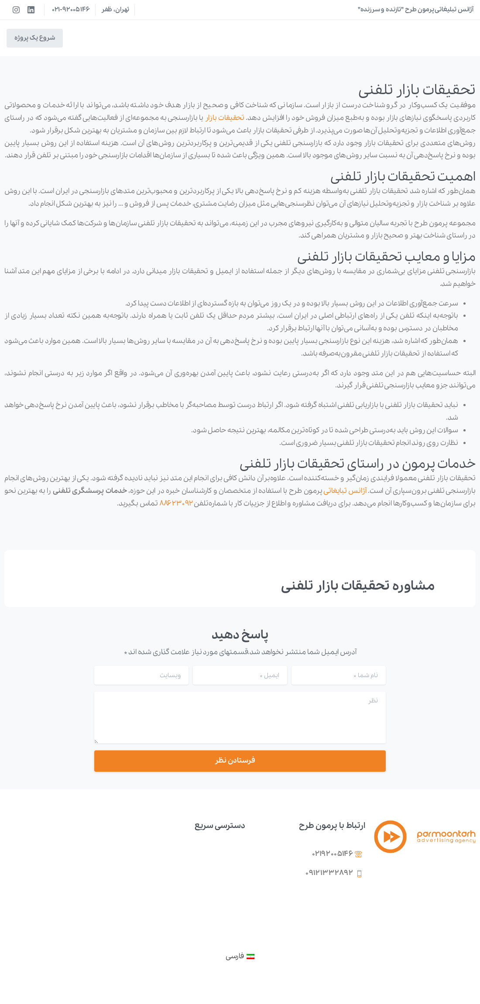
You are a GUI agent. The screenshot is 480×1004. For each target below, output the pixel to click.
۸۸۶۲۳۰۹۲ (176, 504)
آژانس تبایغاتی (345, 491)
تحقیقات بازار (225, 118)
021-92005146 (71, 9)
